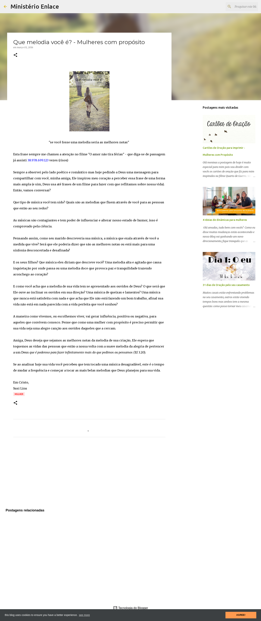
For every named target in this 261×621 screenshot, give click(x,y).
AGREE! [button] (240, 615)
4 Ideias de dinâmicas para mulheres (225, 219)
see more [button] (84, 614)
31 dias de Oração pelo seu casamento (226, 284)
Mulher (19, 394)
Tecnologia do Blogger (130, 608)
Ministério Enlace (35, 6)
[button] (15, 55)
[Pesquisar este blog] (238, 6)
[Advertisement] (89, 475)
